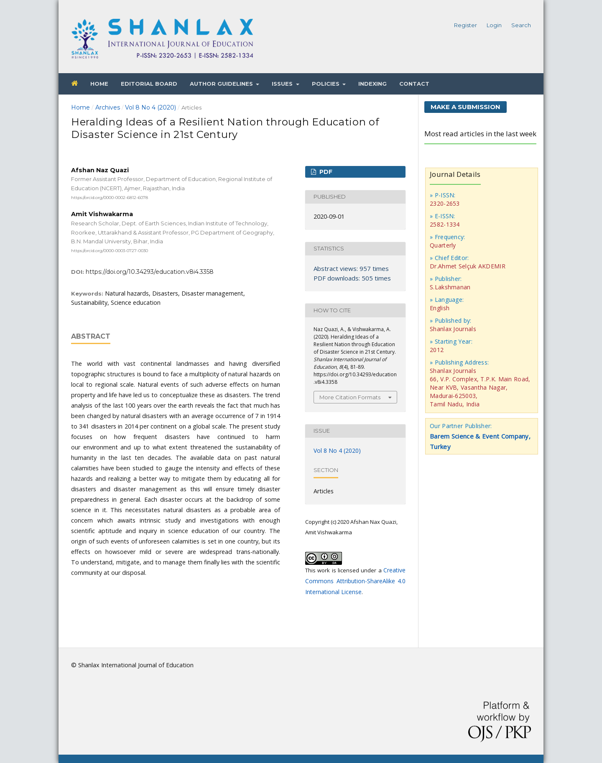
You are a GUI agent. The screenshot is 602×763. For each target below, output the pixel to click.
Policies (326, 83)
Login (494, 25)
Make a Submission (465, 107)
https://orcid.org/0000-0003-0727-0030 (109, 250)
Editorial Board (149, 83)
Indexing (372, 83)
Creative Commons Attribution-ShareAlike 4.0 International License (355, 581)
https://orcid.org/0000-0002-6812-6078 (109, 197)
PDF (325, 172)
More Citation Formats (349, 397)
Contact (414, 83)
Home (99, 83)
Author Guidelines (222, 83)
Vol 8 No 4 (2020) (150, 107)
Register (465, 25)
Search (521, 25)
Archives (107, 107)
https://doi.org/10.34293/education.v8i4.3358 (150, 272)
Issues (283, 83)
